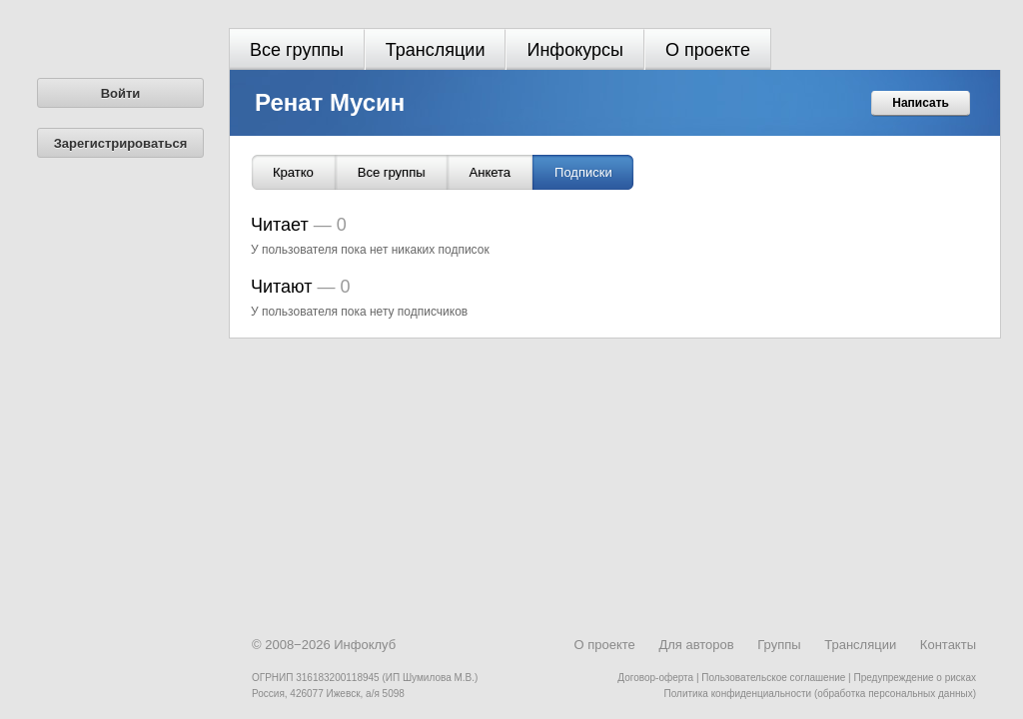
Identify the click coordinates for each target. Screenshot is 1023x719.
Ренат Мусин (330, 102)
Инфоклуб (365, 644)
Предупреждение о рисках (914, 677)
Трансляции (436, 50)
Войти (121, 93)
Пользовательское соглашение (773, 677)
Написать (920, 103)
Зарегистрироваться (121, 143)
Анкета (491, 172)
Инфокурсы (574, 50)
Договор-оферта (655, 677)
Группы (778, 644)
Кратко (293, 172)
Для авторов (695, 644)
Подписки (583, 172)
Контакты (948, 644)
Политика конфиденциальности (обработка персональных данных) (820, 693)
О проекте (707, 50)
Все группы (297, 50)
